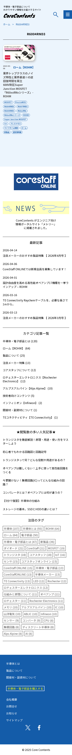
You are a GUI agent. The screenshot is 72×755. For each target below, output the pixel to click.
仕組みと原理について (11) (20, 594)
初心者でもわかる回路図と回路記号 (25, 452)
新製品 (6, 132)
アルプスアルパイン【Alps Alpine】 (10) (28, 388)
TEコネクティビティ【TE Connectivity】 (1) (30, 417)
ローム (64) (11, 535)
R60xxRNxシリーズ (12, 115)
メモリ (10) (11, 607)
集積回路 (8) (11, 627)
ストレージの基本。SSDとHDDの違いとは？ (30, 509)
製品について (14, 670)
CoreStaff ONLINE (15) (18, 568)
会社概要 (11, 699)
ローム (24, 128)
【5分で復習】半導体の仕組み (21, 501)
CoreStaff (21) (35, 548)
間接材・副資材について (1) (20, 410)
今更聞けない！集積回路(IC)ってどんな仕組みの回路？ (34, 482)
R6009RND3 (9, 110)
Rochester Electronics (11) (46, 601)
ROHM (26, 115)
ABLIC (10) (30, 614)
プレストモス (15, 123)
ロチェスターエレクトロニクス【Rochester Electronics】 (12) (30, 379)
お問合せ (11, 706)
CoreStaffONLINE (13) (18, 574)
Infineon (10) (49, 614)
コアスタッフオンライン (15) (39, 561)
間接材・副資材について (21, 677)
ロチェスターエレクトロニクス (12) (26, 587)
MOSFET (8, 102)
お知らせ (11, 713)
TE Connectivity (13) (17, 581)
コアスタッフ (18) (40, 555)
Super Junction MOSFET (15, 119)
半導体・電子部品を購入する (25, 688)
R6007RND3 (23, 106)
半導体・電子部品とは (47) (20, 542)
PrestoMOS (20, 102)
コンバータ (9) (31, 620)
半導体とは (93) (32, 528)
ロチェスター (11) (15, 601)
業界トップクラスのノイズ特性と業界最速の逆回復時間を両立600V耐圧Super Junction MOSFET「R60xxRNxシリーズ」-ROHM (18, 84)
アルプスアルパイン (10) (36, 607)
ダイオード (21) (13, 548)
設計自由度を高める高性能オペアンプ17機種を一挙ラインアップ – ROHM (36, 282)
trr (5, 123)
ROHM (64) (53, 528)
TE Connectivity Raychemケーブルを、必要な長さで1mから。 (36, 299)
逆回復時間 (17, 132)
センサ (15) (11, 561)
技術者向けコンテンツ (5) (18, 396)
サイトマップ (14, 720)
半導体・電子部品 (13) (49, 568)
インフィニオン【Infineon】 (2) (22, 403)
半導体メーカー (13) (47, 574)
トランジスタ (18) (15, 555)
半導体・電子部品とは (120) (20, 341)
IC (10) (59, 607)
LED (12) (38, 581)
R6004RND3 (9, 106)
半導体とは (13, 663)
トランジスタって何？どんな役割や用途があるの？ (34, 460)
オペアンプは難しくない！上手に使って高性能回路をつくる (35, 470)
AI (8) (28, 634)
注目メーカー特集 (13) (16, 363)
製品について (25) (14, 355)
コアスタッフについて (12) (19, 370)
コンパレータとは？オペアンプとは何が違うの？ (33, 492)
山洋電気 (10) (12, 614)
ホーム (6, 24)
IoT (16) (60, 555)
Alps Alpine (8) (13, 634)
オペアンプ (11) (50, 594)
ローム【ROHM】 (24, 67)
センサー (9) (11, 620)
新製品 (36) (47, 542)
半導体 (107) (11, 528)
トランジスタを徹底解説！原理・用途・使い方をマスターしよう (35, 441)
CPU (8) (49, 620)
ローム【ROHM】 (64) (16, 348)
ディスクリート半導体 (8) (38, 627)
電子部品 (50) (29, 535)
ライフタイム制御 (11, 128)
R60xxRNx (22, 110)
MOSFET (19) (56, 548)
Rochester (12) (57, 581)
